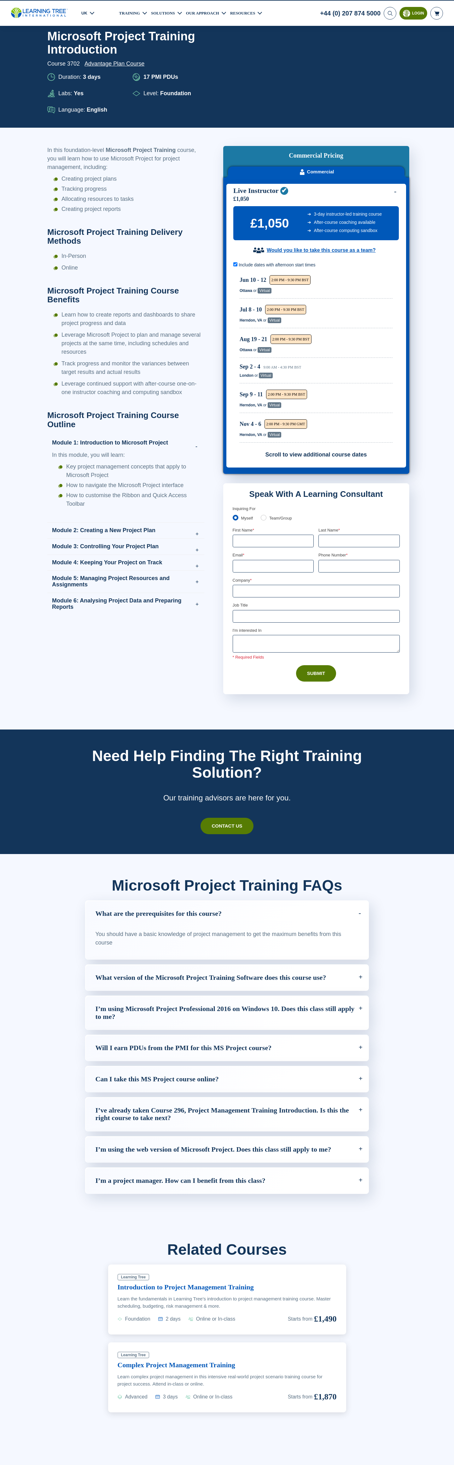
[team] (265, 443)
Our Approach (208, 12)
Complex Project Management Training (182, 1319)
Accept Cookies (369, 1456)
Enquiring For (245, 434)
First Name (244, 455)
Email (239, 481)
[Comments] (316, 571)
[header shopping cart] (436, 12)
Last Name (329, 455)
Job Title (240, 532)
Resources (250, 12)
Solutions (166, 12)
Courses (83, 46)
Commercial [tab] (316, 97)
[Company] (316, 517)
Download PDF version (376, 46)
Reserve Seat (370, 212)
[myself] (235, 443)
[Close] (444, 1455)
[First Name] (273, 467)
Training (130, 12)
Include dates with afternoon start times (277, 190)
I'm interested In (248, 557)
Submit (316, 600)
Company (243, 506)
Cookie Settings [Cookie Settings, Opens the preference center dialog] (325, 1456)
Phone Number (334, 481)
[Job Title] (316, 543)
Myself (247, 443)
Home (55, 46)
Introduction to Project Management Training (193, 1241)
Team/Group (283, 443)
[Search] (389, 12)
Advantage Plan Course (116, 89)
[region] (317, 284)
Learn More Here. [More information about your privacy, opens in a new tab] (73, 1460)
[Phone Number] (359, 492)
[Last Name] (359, 467)
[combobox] (325, 492)
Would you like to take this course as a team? (321, 175)
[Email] (273, 492)
